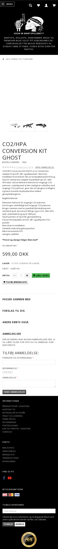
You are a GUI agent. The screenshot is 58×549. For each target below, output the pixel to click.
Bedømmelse (9, 368)
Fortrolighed (10, 425)
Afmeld (20, 524)
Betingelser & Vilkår (13, 412)
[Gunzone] (29, 21)
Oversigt (7, 432)
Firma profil (9, 419)
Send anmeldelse (14, 392)
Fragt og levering (12, 416)
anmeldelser (24, 167)
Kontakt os (8, 409)
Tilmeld (8, 524)
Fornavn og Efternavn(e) (17, 357)
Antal (6, 275)
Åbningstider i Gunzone (15, 406)
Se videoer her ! (9, 245)
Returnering (9, 422)
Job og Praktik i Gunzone (16, 428)
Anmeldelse (9, 377)
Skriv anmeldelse (44, 167)
